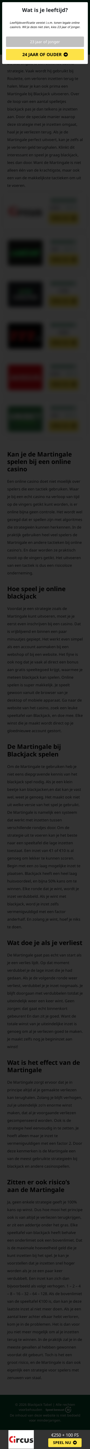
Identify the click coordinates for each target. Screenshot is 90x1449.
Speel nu (62, 1442)
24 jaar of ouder (42, 54)
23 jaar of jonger (45, 41)
